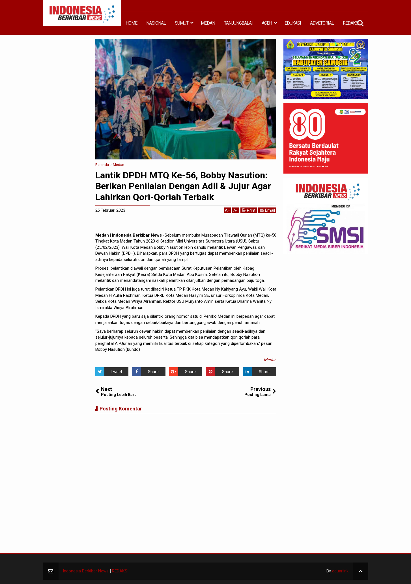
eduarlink (340, 571)
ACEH (267, 23)
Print (248, 210)
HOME (131, 23)
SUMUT (181, 23)
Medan (270, 359)
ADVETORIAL (322, 23)
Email (267, 210)
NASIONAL (156, 23)
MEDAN (208, 23)
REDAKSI (351, 23)
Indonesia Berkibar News (86, 571)
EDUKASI (293, 23)
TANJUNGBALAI (238, 23)
